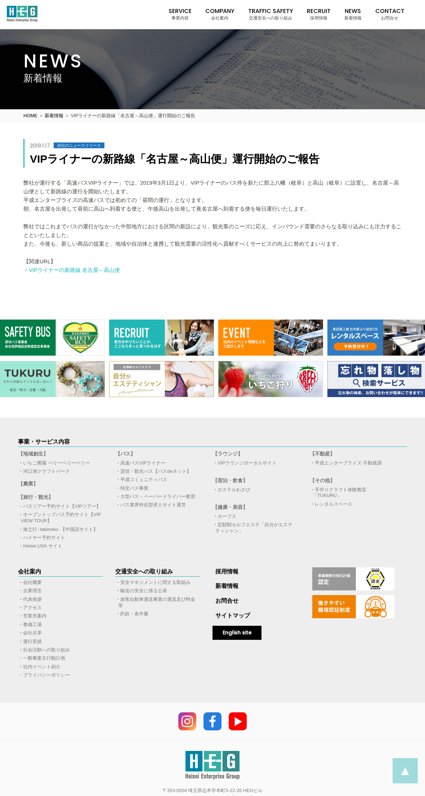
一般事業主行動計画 (44, 658)
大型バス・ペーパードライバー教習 (157, 496)
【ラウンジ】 (227, 454)
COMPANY (219, 14)
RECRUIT (319, 14)
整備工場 (32, 624)
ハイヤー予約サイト (44, 537)
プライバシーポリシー (46, 675)
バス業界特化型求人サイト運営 (153, 504)
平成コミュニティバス (143, 479)
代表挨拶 (32, 599)
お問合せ (226, 601)
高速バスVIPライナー (142, 463)
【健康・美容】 (230, 507)
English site (237, 632)
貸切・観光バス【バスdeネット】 (155, 471)
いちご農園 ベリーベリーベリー (56, 463)
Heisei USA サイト (42, 546)
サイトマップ (232, 615)
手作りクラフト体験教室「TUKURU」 (340, 492)
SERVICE (180, 14)
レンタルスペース (333, 504)
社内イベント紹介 (42, 666)
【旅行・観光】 (35, 497)
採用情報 (226, 571)
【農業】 (28, 484)
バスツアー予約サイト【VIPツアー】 (62, 506)
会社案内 (29, 571)
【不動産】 (322, 454)
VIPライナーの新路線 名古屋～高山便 (74, 270)
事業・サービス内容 (44, 442)
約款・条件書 (134, 613)
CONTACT (389, 14)
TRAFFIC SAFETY (270, 14)
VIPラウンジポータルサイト (247, 463)
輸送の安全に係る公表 (143, 590)
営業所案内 (34, 616)
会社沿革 (32, 633)
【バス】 (125, 454)
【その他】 (322, 480)
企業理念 (32, 590)
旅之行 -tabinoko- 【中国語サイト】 (60, 529)
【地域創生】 (33, 454)
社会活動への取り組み (46, 649)
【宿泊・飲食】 (230, 480)
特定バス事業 (134, 488)
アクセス (32, 607)
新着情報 (54, 115)
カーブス (227, 516)
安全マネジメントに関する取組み (155, 582)
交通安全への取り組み (144, 571)
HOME (30, 115)
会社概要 (32, 582)
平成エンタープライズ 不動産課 (348, 463)
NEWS (353, 14)
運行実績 (32, 641)
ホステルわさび (234, 489)
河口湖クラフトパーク (46, 471)
